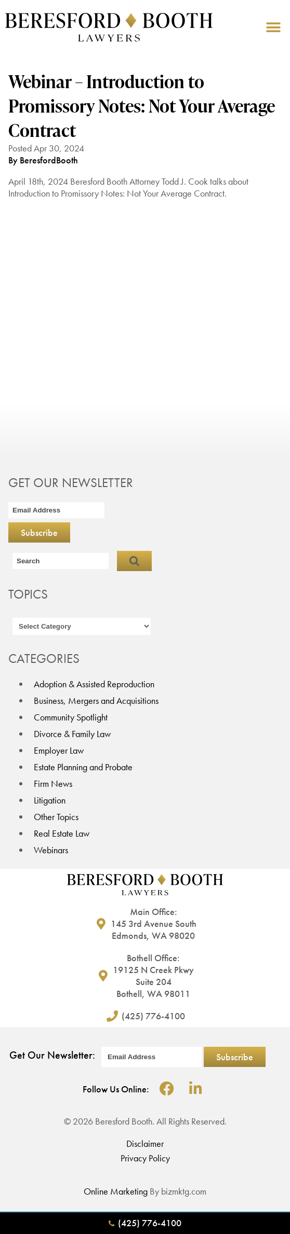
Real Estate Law (61, 833)
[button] (273, 27)
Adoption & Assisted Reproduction (94, 684)
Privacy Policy (145, 1158)
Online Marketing (116, 1191)
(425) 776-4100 (145, 1223)
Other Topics (56, 817)
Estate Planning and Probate (83, 767)
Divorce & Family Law (72, 734)
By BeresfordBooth (43, 160)
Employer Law (59, 750)
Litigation (49, 800)
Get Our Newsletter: (52, 1055)
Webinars (51, 850)
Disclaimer (145, 1143)
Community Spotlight (71, 717)
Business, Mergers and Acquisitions (96, 700)
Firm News (53, 783)
